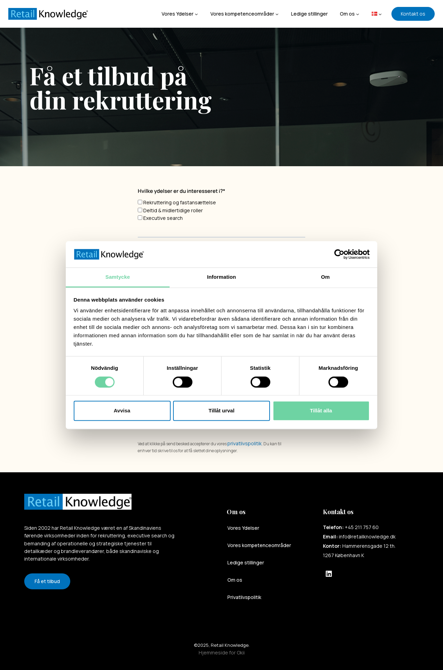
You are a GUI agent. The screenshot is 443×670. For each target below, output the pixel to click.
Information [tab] (221, 277)
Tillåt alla (321, 411)
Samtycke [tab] (118, 277)
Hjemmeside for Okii (222, 652)
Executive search (163, 218)
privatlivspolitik (244, 443)
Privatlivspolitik (244, 597)
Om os (234, 580)
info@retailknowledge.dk (367, 536)
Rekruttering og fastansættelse (179, 202)
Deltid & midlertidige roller (173, 210)
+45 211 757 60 (362, 527)
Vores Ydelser (243, 528)
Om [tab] (325, 277)
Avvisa (122, 411)
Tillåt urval (222, 411)
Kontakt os (413, 13)
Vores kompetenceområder (259, 545)
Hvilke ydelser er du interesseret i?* (181, 191)
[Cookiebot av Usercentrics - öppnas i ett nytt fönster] (339, 254)
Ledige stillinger (309, 13)
